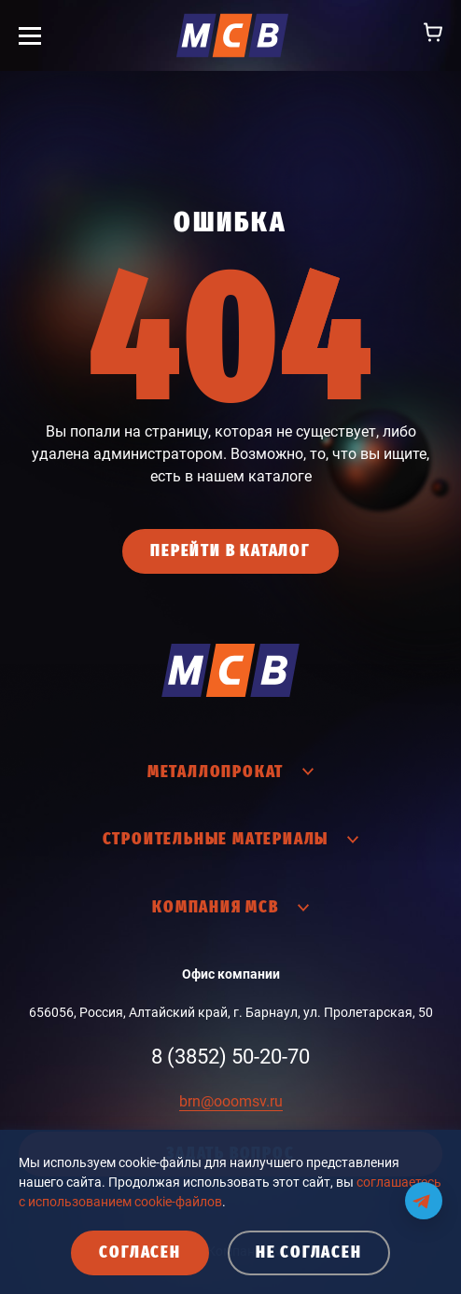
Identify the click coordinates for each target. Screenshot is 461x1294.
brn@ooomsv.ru (231, 1101)
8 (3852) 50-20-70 (230, 1056)
